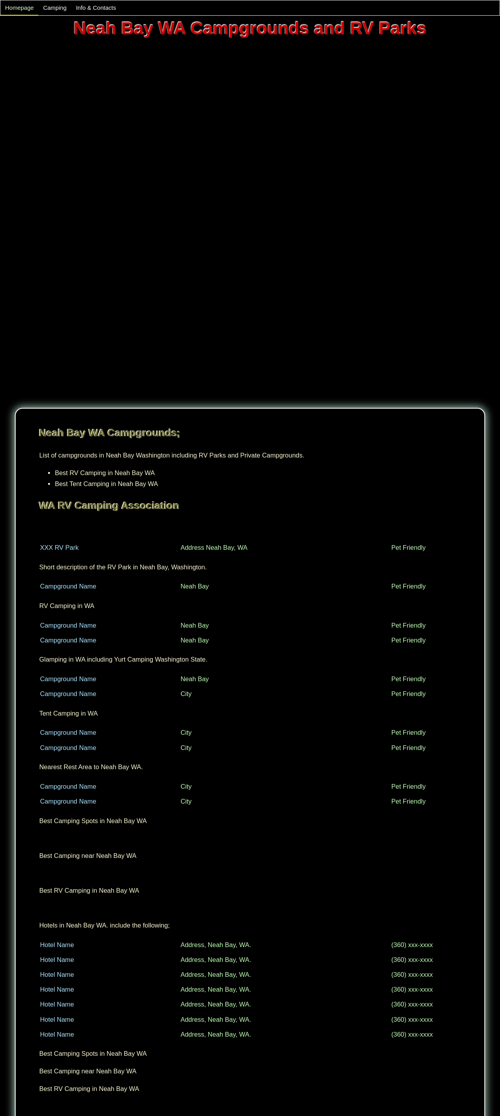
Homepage (19, 7)
